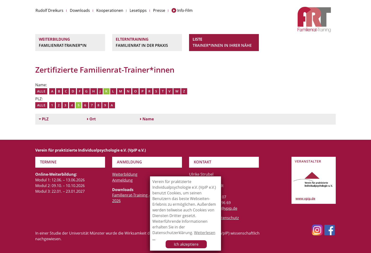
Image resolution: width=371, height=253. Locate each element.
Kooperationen (109, 10)
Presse (159, 10)
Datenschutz (227, 217)
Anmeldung (122, 180)
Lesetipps (138, 10)
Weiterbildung (70, 42)
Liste (224, 42)
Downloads (80, 10)
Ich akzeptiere (186, 244)
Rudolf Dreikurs (49, 10)
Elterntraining (147, 42)
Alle (41, 91)
